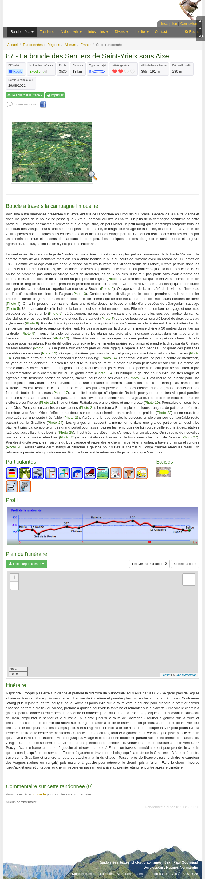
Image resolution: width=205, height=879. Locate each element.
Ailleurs (70, 45)
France (86, 45)
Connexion (188, 24)
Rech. (192, 32)
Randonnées (33, 45)
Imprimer (55, 95)
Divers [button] (121, 32)
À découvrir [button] (71, 32)
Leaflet (165, 674)
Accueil (12, 45)
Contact (161, 32)
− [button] (14, 586)
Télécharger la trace (25, 95)
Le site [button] (142, 32)
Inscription (169, 24)
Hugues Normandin (182, 867)
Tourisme (47, 32)
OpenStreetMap (186, 674)
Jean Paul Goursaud (181, 862)
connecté (39, 794)
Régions (53, 45)
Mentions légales (130, 874)
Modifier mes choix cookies (93, 874)
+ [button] (14, 578)
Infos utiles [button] (98, 32)
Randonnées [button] (22, 32)
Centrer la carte (185, 564)
